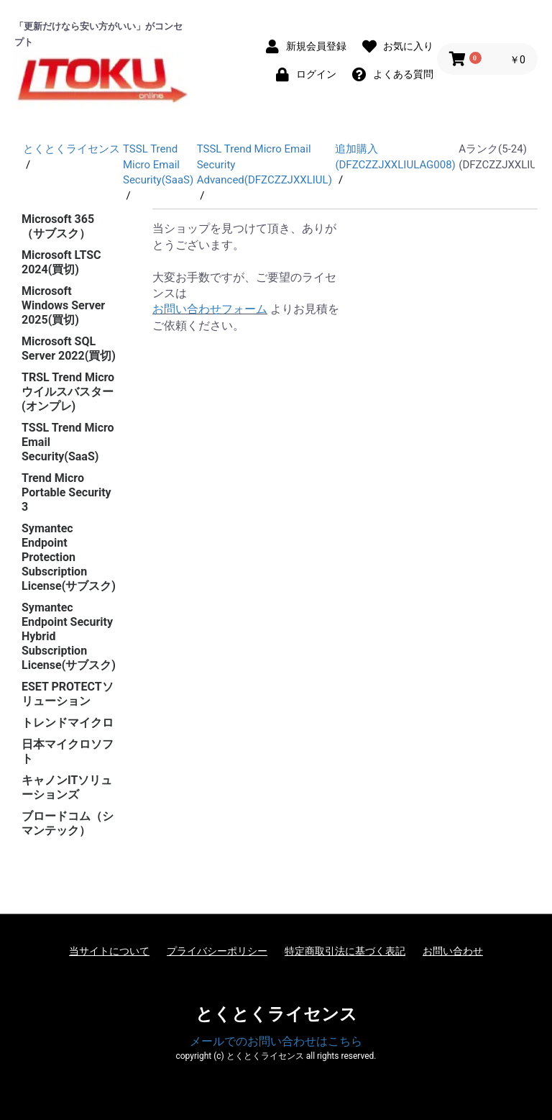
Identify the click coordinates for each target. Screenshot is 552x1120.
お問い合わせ (453, 951)
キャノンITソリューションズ (67, 787)
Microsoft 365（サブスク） (58, 226)
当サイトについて (109, 951)
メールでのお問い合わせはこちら (276, 1041)
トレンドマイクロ (68, 722)
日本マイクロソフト (68, 751)
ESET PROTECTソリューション (68, 694)
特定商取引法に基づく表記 (345, 951)
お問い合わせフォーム (209, 309)
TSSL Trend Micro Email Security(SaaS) (68, 442)
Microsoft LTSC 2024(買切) (61, 262)
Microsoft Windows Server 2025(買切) (63, 305)
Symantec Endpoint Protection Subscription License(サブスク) (69, 557)
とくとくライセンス (276, 1014)
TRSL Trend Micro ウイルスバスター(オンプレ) (68, 391)
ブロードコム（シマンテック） (68, 823)
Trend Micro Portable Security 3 (66, 492)
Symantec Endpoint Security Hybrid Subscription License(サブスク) (69, 636)
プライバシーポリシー (217, 951)
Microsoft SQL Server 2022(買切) (69, 348)
